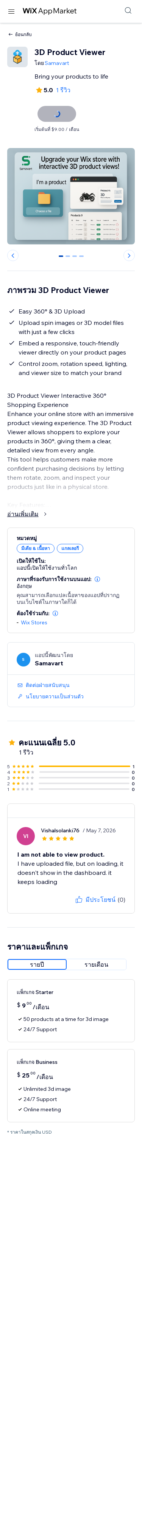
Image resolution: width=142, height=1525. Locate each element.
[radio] (37, 964)
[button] (97, 579)
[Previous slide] (13, 255)
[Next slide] (129, 255)
